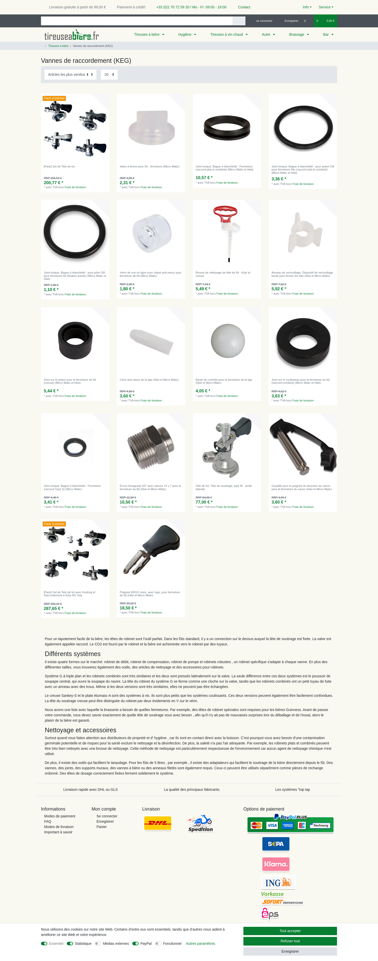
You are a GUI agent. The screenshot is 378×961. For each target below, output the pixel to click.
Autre (266, 34)
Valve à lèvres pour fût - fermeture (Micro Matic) (149, 166)
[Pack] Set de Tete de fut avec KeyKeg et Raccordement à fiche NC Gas (69, 594)
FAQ (47, 821)
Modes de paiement (59, 816)
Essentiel (56, 943)
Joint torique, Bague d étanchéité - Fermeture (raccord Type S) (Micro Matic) (72, 487)
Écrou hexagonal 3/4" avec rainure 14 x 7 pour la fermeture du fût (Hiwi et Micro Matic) (150, 487)
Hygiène (185, 34)
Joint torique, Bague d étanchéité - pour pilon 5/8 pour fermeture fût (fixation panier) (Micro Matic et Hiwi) (75, 275)
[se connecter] (262, 20)
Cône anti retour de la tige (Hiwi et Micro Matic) (149, 379)
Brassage (297, 34)
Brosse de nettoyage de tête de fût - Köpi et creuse (223, 274)
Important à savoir (58, 832)
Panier (101, 827)
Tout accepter (290, 931)
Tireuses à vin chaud (227, 34)
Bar (326, 34)
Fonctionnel (172, 943)
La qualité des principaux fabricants (191, 789)
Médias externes (116, 943)
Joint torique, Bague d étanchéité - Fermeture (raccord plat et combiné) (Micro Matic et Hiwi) (224, 168)
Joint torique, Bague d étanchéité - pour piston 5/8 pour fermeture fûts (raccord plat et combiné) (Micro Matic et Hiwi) (302, 169)
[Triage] (70, 75)
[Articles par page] (109, 75)
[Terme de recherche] (137, 20)
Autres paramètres (200, 943)
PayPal (146, 943)
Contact (242, 7)
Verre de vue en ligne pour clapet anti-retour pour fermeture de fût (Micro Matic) (150, 274)
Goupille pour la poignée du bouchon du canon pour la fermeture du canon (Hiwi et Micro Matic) (301, 487)
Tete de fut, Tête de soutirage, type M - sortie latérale (224, 487)
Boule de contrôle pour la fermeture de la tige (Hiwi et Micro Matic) (224, 381)
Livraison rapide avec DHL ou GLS (90, 789)
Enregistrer (105, 821)
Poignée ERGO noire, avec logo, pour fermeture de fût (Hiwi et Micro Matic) (150, 594)
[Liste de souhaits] (307, 20)
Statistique (83, 943)
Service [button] (325, 7)
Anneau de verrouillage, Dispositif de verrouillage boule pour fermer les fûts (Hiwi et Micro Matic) (302, 274)
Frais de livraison (75, 187)
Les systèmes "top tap (292, 789)
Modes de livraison (59, 827)
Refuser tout (290, 941)
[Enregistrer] (288, 20)
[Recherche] (239, 20)
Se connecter (106, 816)
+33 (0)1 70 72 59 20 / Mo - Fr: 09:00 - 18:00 (189, 7)
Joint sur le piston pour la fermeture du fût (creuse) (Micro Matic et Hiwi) (70, 381)
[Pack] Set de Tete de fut (59, 166)
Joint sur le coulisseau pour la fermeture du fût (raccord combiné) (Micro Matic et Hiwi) (300, 381)
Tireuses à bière (147, 34)
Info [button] (306, 7)
